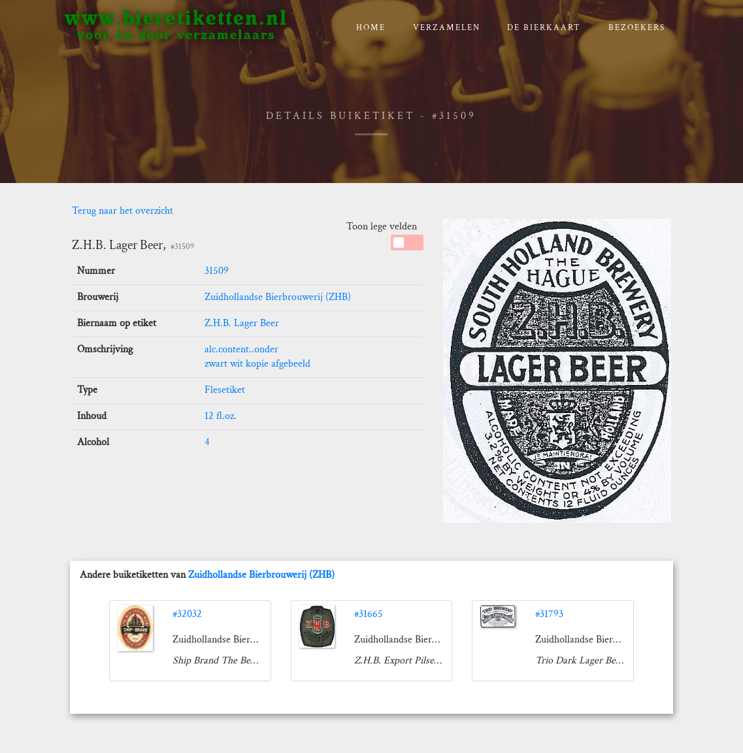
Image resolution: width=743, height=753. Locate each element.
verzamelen (446, 27)
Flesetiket (225, 390)
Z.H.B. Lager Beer (242, 323)
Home (371, 27)
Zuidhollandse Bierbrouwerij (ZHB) (278, 297)
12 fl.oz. (221, 416)
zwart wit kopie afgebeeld (257, 364)
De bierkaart (544, 27)
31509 (217, 271)
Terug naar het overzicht (122, 211)
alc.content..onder (241, 349)
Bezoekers (636, 27)
